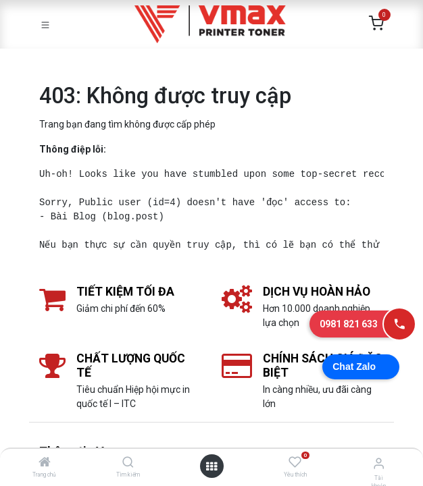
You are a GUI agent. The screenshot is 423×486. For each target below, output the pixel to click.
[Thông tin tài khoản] (378, 463)
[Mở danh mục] (211, 466)
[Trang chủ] (45, 463)
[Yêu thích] (295, 462)
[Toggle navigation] (45, 24)
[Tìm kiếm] (128, 463)
